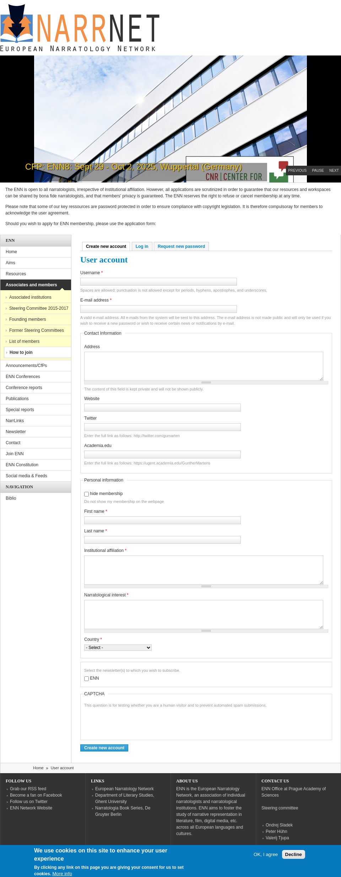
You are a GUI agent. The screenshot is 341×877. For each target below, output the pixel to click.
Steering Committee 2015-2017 (39, 308)
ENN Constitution (22, 464)
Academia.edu (98, 445)
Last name (95, 530)
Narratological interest (106, 594)
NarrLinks (15, 420)
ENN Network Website (31, 808)
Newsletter (16, 431)
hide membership (106, 493)
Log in (142, 246)
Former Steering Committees (36, 330)
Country (93, 639)
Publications (17, 398)
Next (334, 170)
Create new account (108, 246)
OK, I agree (266, 854)
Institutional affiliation (105, 550)
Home (11, 251)
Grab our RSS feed (28, 788)
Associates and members (31, 284)
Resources (16, 273)
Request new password (181, 246)
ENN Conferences (23, 376)
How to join (21, 352)
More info (62, 873)
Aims (10, 262)
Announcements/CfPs (26, 365)
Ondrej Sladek (279, 825)
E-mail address (96, 300)
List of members (24, 341)
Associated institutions (30, 297)
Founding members (27, 319)
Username (91, 272)
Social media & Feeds (26, 475)
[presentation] (138, 722)
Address (92, 346)
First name (95, 511)
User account (62, 768)
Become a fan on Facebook (36, 795)
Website (91, 398)
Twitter (90, 418)
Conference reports (24, 387)
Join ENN (15, 453)
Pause (318, 170)
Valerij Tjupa (277, 837)
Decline (293, 854)
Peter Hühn (276, 831)
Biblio (11, 498)
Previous (297, 170)
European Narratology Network (124, 788)
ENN (94, 678)
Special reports (20, 409)
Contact (13, 442)
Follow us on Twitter (29, 801)
